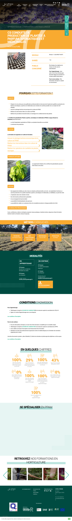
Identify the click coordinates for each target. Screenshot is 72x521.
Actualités (41, 5)
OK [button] (69, 518)
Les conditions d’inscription (14, 316)
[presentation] (5, 475)
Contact (59, 5)
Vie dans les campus (25, 5)
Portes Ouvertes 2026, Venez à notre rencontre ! (50, 5)
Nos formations (19, 5)
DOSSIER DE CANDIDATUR (28, 310)
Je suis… (30, 5)
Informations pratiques (35, 5)
